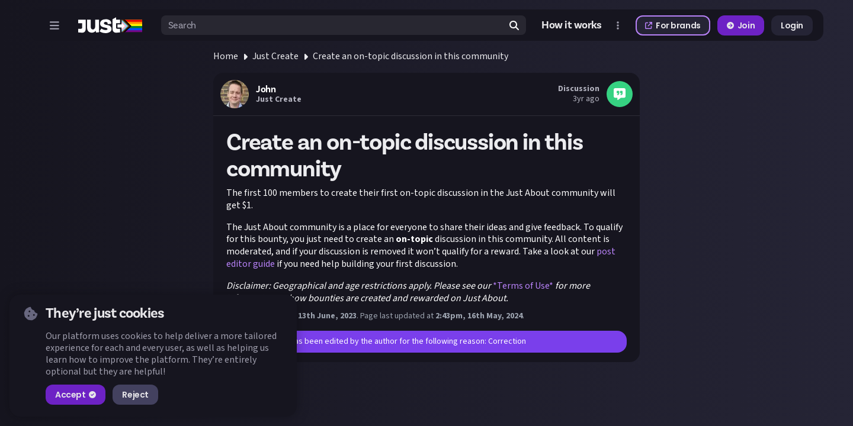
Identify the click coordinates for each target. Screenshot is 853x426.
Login (792, 25)
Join (741, 25)
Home (225, 56)
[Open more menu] (617, 25)
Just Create (275, 56)
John (265, 89)
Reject (135, 395)
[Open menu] (54, 25)
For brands (673, 25)
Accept (75, 395)
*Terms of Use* (523, 285)
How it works (571, 25)
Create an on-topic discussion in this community (410, 56)
